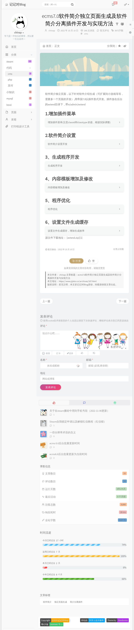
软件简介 (47, 602)
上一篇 (46, 301)
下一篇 (122, 301)
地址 (42, 373)
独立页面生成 (60, 602)
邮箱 (89, 359)
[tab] (54, 402)
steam (19, 61)
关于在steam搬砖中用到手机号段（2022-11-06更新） (80, 410)
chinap (52, 30)
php (20, 79)
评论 (43, 326)
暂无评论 (104, 30)
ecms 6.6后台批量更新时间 (65, 443)
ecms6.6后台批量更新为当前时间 (68, 454)
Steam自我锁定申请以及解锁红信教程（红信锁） (78, 421)
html (19, 105)
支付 (20, 85)
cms (20, 73)
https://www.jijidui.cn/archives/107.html (77, 281)
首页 (47, 46)
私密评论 (116, 347)
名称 (43, 359)
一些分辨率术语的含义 (63, 432)
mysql (19, 98)
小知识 (19, 92)
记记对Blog (82, 284)
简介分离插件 (76, 602)
